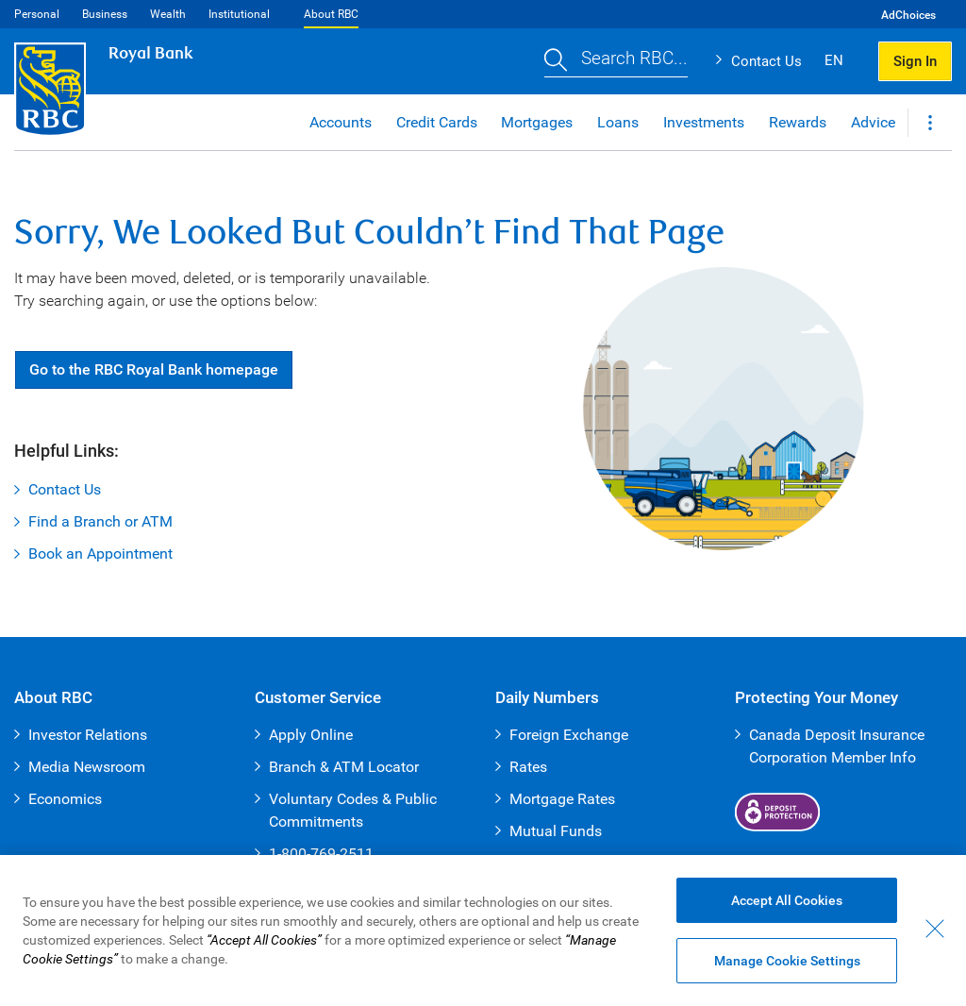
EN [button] (833, 60)
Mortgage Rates (562, 799)
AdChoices (908, 15)
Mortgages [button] (537, 122)
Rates (528, 767)
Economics (65, 799)
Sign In (915, 61)
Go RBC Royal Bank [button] (153, 369)
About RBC (331, 14)
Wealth (168, 14)
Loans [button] (618, 122)
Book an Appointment (100, 553)
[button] (616, 61)
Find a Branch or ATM (100, 521)
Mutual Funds (555, 831)
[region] (483, 930)
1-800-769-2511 (321, 854)
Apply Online (311, 735)
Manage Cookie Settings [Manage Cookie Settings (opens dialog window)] (787, 960)
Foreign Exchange (568, 735)
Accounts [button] (340, 122)
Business (104, 14)
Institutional (239, 14)
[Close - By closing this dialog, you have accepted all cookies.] (934, 928)
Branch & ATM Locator (344, 767)
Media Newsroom (86, 767)
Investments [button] (703, 122)
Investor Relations (87, 735)
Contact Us (766, 61)
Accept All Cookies (786, 900)
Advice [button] (873, 122)
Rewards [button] (797, 122)
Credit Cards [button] (436, 122)
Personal (36, 14)
